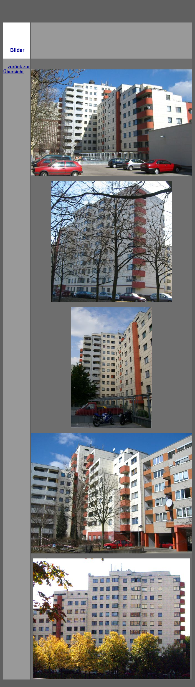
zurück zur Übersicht (16, 69)
